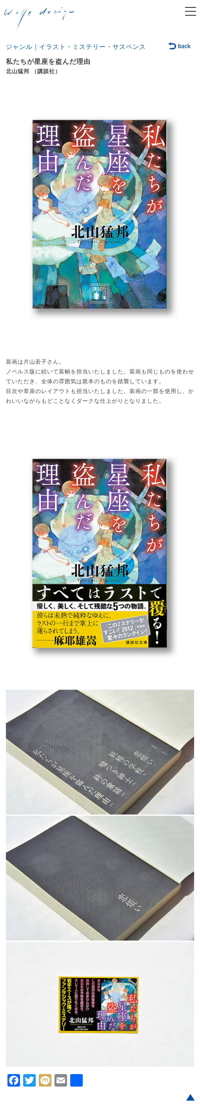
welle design (39, 19)
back (179, 46)
